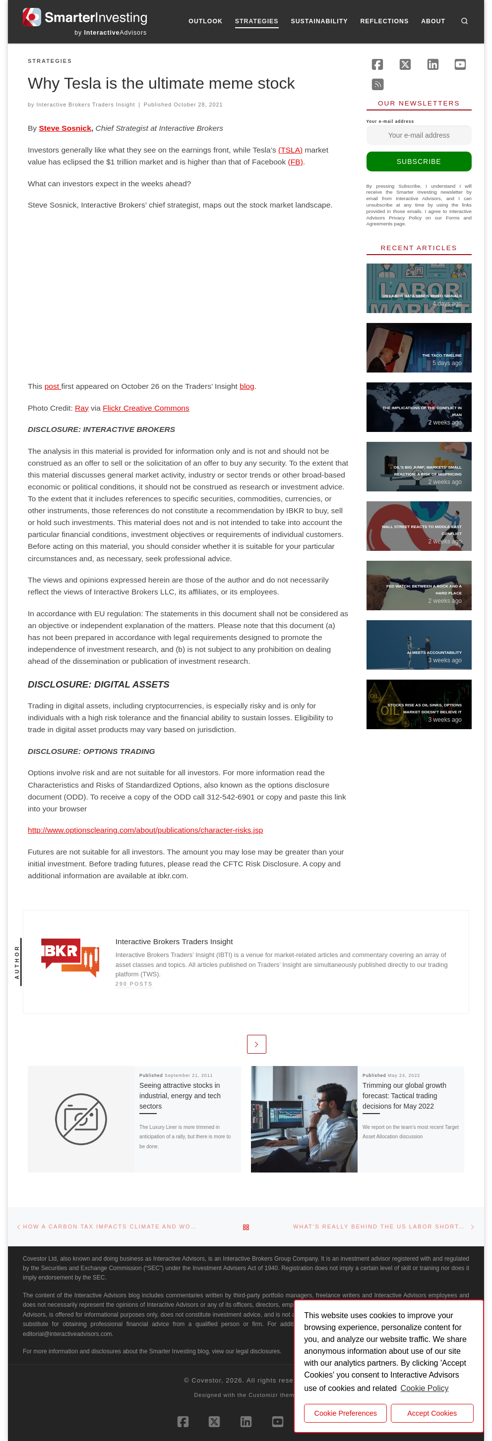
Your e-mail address (419, 132)
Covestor (206, 1380)
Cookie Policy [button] (425, 1388)
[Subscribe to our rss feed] (377, 85)
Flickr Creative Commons (146, 408)
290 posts (134, 984)
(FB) (295, 162)
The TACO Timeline (442, 355)
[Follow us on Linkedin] (433, 64)
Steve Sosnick (65, 128)
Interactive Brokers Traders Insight (85, 104)
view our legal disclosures (246, 1351)
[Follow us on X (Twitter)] (405, 64)
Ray (82, 408)
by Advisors (110, 32)
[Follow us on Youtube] (460, 64)
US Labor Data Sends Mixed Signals (422, 296)
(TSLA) (290, 150)
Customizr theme (273, 1395)
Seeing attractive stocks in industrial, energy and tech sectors (180, 1095)
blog (247, 386)
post (53, 386)
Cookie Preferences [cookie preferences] (345, 1413)
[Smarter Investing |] (85, 16)
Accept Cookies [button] (432, 1413)
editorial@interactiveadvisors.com (67, 1334)
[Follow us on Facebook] (377, 64)
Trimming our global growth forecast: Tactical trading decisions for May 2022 (404, 1095)
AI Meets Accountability (434, 652)
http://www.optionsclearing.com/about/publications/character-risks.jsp (145, 830)
